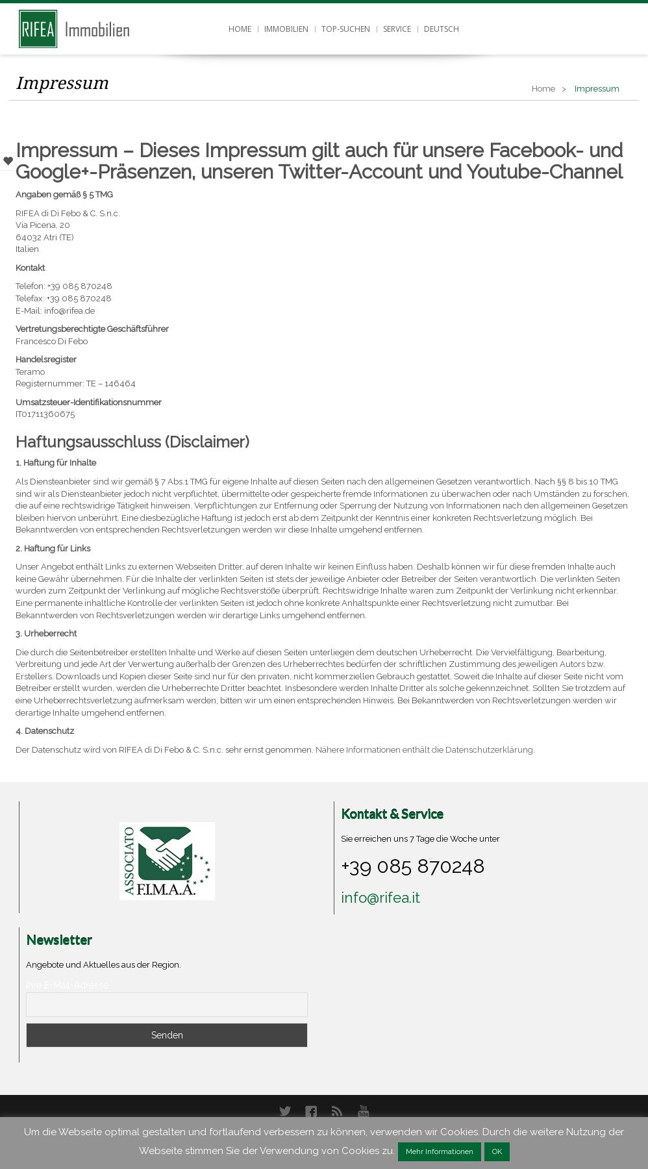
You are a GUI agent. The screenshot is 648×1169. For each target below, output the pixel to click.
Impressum (62, 83)
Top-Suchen (345, 28)
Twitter (285, 1111)
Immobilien (286, 28)
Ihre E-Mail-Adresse (67, 985)
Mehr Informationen (439, 1152)
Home (240, 28)
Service (397, 28)
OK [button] (497, 1152)
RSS (337, 1111)
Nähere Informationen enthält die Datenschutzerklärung (424, 750)
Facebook (311, 1111)
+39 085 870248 (413, 865)
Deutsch (441, 28)
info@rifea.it (380, 897)
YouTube (363, 1111)
